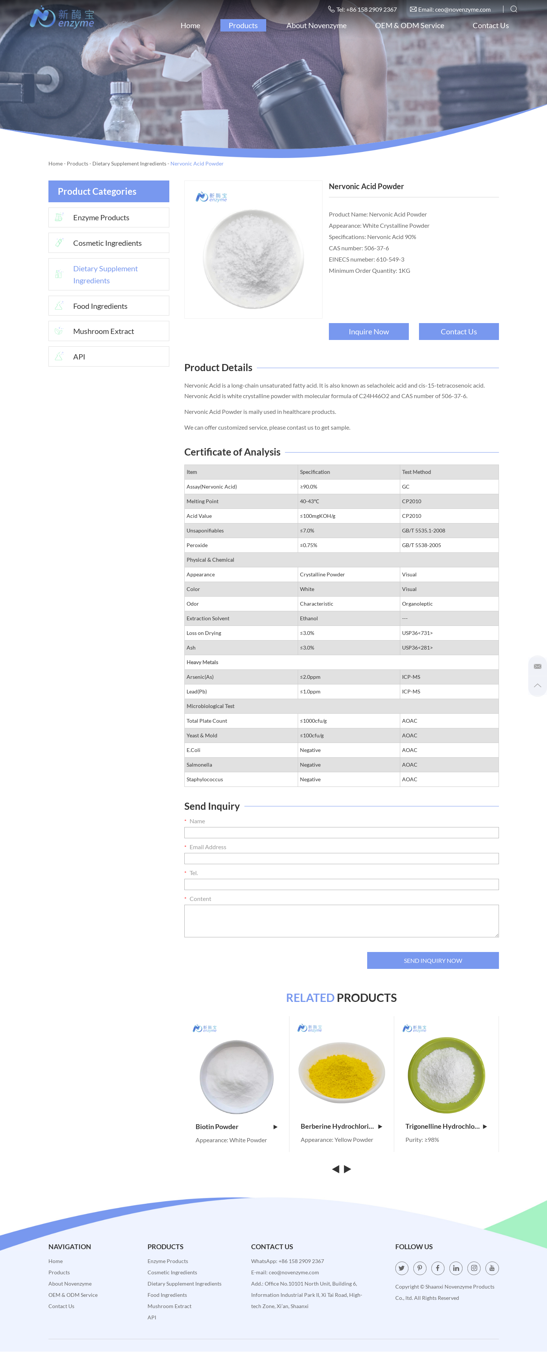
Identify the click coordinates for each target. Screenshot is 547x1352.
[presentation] (241, 960)
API (67, 357)
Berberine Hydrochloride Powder (342, 1126)
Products (243, 25)
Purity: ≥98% (422, 1139)
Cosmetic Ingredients (95, 243)
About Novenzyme (316, 25)
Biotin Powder (237, 1127)
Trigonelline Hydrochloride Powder (446, 1126)
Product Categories (97, 191)
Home (190, 25)
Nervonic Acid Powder (197, 163)
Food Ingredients (88, 306)
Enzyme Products (89, 217)
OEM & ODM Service (409, 25)
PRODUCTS (341, 998)
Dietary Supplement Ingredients (129, 163)
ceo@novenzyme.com (462, 9)
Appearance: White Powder (231, 1140)
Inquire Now (369, 331)
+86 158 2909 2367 (301, 1261)
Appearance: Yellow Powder (337, 1139)
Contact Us (490, 25)
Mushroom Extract (91, 331)
